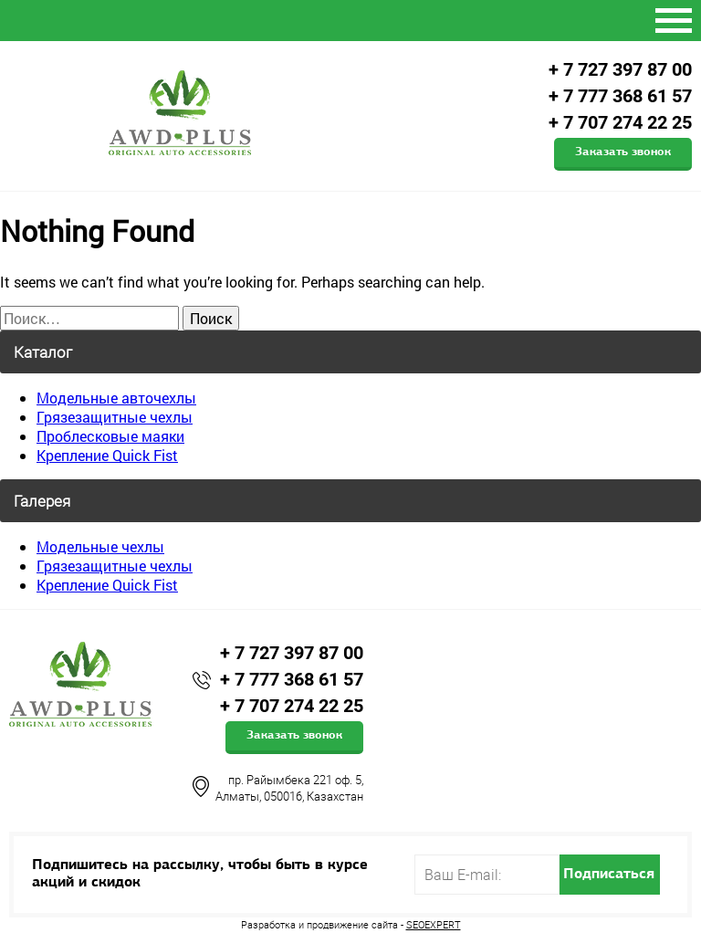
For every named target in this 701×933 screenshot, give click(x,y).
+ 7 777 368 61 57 (620, 96)
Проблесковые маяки (110, 436)
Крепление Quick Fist (107, 455)
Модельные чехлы (100, 546)
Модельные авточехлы (116, 397)
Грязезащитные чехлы (115, 416)
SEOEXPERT (433, 924)
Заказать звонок (623, 152)
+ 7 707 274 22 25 (620, 122)
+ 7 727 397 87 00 (620, 69)
